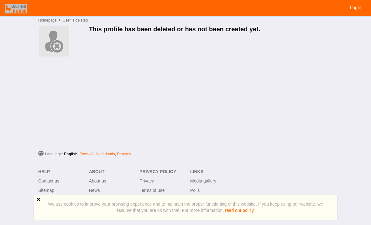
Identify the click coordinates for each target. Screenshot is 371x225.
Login (355, 7)
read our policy (239, 210)
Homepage (47, 20)
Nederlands (105, 154)
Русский (87, 154)
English (70, 154)
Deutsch (124, 154)
